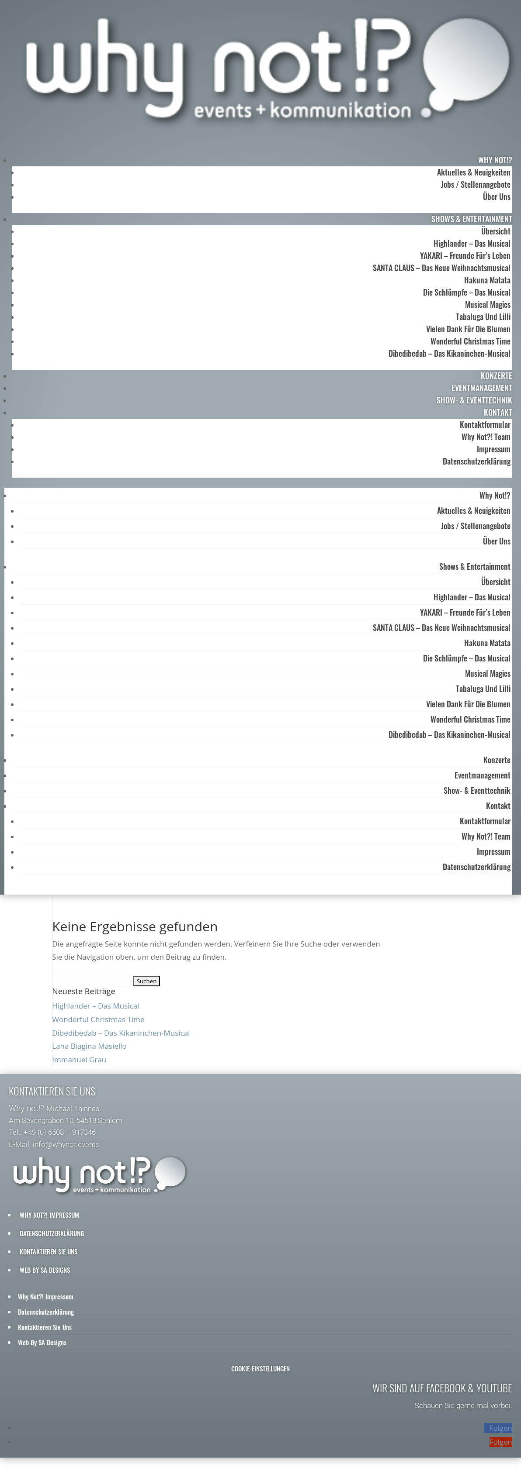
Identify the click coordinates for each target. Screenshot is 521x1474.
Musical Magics (488, 304)
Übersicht (496, 231)
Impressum (494, 449)
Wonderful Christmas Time (471, 341)
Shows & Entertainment (471, 218)
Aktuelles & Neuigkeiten (474, 172)
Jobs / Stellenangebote (476, 184)
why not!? (495, 159)
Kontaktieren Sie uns (48, 1255)
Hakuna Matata (487, 280)
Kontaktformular (485, 424)
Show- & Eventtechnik (474, 400)
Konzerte (496, 375)
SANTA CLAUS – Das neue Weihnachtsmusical (442, 267)
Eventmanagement (482, 387)
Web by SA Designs (45, 1274)
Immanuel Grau (79, 1064)
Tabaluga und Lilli (483, 316)
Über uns (497, 196)
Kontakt (498, 412)
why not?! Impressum (49, 1219)
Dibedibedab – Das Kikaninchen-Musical (450, 353)
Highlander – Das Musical (472, 243)
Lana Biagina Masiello (89, 1050)
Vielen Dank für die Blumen (468, 328)
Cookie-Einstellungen (260, 1373)
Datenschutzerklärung (477, 461)
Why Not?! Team (486, 436)
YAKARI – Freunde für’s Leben (465, 255)
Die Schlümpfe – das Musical (467, 292)
